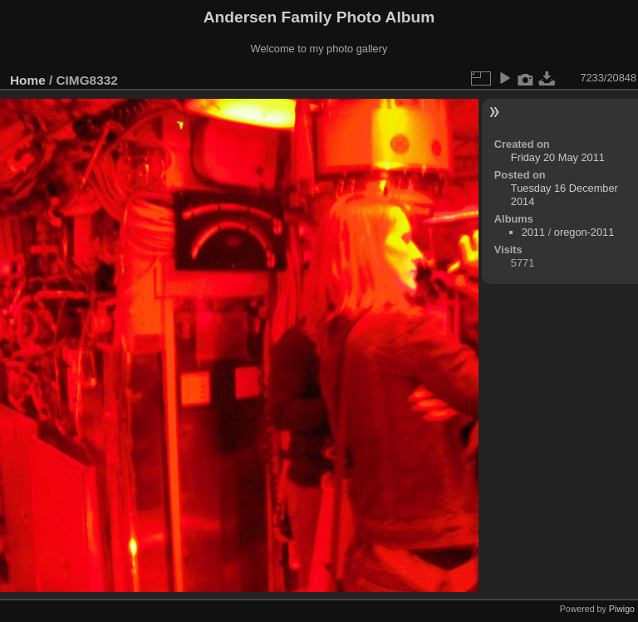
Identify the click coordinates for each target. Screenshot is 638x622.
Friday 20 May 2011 (558, 157)
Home (28, 80)
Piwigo (622, 609)
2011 (533, 232)
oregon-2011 (584, 232)
